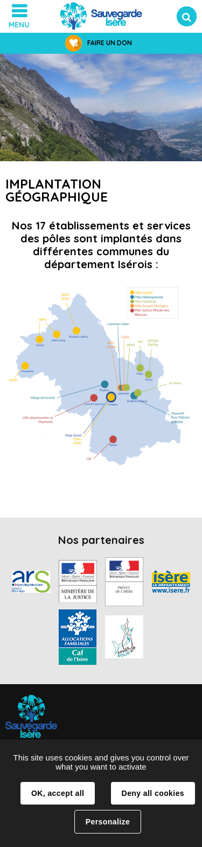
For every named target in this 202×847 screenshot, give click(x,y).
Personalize (108, 821)
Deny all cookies (153, 793)
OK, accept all (57, 793)
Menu (19, 25)
